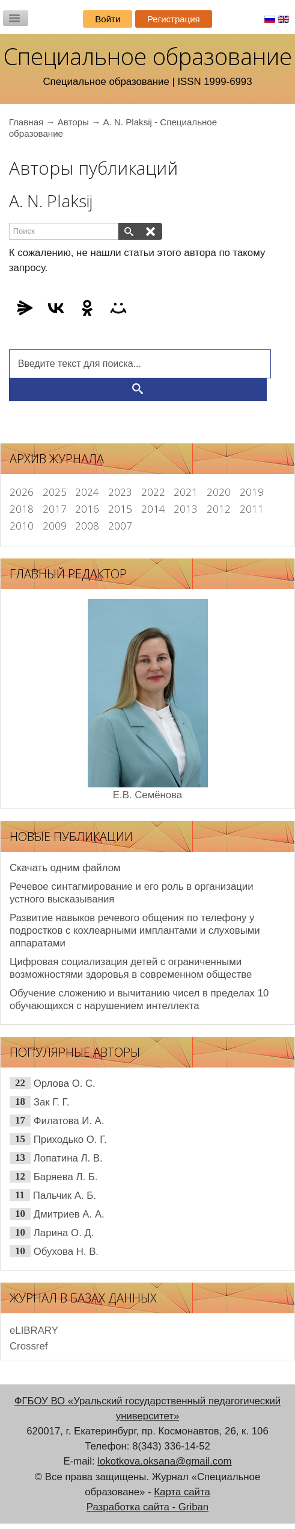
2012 (219, 509)
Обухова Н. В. (66, 1251)
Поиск (9, 223)
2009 (55, 526)
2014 (153, 509)
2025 (55, 492)
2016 (87, 509)
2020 (219, 492)
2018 (22, 509)
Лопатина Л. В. (68, 1158)
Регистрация (173, 19)
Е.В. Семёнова (147, 795)
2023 (120, 492)
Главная (26, 122)
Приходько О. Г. (70, 1139)
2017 (55, 509)
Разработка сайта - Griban (147, 1507)
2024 (87, 492)
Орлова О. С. (65, 1083)
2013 (186, 509)
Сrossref (28, 1346)
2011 (252, 509)
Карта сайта (182, 1492)
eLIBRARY (34, 1330)
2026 (22, 492)
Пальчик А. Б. (64, 1195)
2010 (22, 526)
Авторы (73, 122)
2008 (87, 526)
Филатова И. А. (69, 1121)
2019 (252, 492)
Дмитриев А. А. (69, 1214)
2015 (120, 509)
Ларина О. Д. (64, 1233)
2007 (120, 526)
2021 (186, 492)
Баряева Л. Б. (66, 1177)
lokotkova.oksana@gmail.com (164, 1461)
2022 (153, 492)
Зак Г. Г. (52, 1102)
